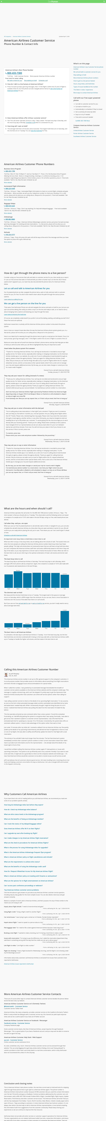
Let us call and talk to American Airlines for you (27, 288)
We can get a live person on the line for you (25, 303)
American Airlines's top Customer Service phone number (88, 68)
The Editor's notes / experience (83, 90)
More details (8, 182)
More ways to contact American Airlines (85, 93)
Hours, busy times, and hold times (83, 84)
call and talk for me (24, 603)
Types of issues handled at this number (85, 87)
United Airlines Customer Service (83, 130)
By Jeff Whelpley (14, 674)
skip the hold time (36, 131)
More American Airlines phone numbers (85, 78)
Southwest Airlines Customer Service (84, 136)
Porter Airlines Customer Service (83, 133)
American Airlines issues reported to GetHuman (19, 964)
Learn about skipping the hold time (15, 314)
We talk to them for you (14, 80)
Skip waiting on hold (30, 80)
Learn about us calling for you (13, 299)
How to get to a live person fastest (84, 81)
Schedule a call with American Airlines (15, 535)
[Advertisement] (36, 103)
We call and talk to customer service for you (86, 72)
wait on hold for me (38, 603)
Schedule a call (43, 80)
